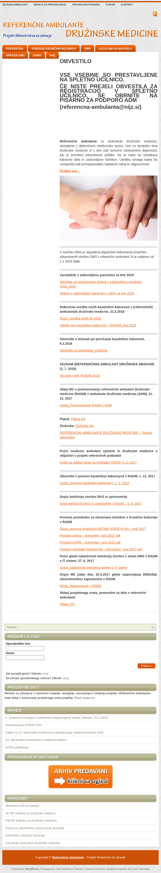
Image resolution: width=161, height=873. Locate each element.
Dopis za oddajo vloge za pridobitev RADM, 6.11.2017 (98, 462)
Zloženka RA (84, 426)
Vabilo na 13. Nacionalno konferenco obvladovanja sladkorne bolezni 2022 (54, 732)
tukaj (45, 673)
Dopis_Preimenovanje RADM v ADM (86, 405)
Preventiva (14, 48)
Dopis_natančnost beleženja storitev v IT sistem (93, 567)
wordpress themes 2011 (119, 869)
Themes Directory (95, 869)
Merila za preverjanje (50, 4)
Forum (110, 4)
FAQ (52, 55)
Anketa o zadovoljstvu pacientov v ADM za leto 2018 (97, 293)
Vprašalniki (15, 55)
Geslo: (10, 653)
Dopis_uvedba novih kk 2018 (80, 318)
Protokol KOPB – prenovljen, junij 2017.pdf (90, 542)
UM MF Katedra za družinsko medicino (31, 820)
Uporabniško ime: (18, 643)
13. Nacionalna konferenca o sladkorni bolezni (35, 740)
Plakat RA (78, 419)
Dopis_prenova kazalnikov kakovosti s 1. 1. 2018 (94, 483)
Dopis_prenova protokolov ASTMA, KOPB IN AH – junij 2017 (103, 529)
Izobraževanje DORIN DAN (23, 725)
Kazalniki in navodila (115, 48)
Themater (144, 869)
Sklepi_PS (67, 604)
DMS (87, 48)
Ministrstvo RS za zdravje (22, 805)
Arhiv (37, 55)
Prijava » (146, 665)
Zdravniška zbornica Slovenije (25, 835)
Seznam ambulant (15, 4)
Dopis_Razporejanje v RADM (80, 586)
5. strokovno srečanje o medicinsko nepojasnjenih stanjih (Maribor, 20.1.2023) (56, 717)
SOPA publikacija (16, 747)
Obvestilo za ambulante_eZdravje (83, 350)
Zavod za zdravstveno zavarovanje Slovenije (34, 828)
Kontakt (127, 4)
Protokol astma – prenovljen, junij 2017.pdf (90, 535)
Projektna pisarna (86, 4)
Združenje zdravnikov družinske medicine (32, 843)
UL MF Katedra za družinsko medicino (30, 813)
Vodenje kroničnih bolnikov (54, 48)
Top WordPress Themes (69, 869)
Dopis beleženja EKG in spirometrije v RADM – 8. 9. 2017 (101, 503)
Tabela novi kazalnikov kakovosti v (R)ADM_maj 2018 (98, 325)
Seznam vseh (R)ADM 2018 (79, 375)
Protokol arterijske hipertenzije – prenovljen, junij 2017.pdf (101, 549)
